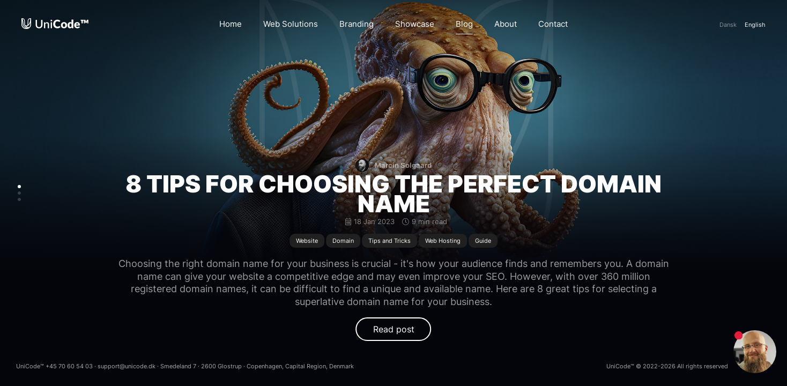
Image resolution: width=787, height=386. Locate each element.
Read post (393, 329)
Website (307, 240)
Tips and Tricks (389, 240)
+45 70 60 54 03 (69, 366)
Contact (553, 24)
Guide (483, 240)
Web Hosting (443, 240)
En (755, 24)
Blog (464, 24)
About (505, 24)
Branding (356, 24)
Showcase (414, 24)
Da (728, 24)
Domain (343, 240)
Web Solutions (290, 24)
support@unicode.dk (126, 366)
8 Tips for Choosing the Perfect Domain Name (393, 193)
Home (230, 24)
